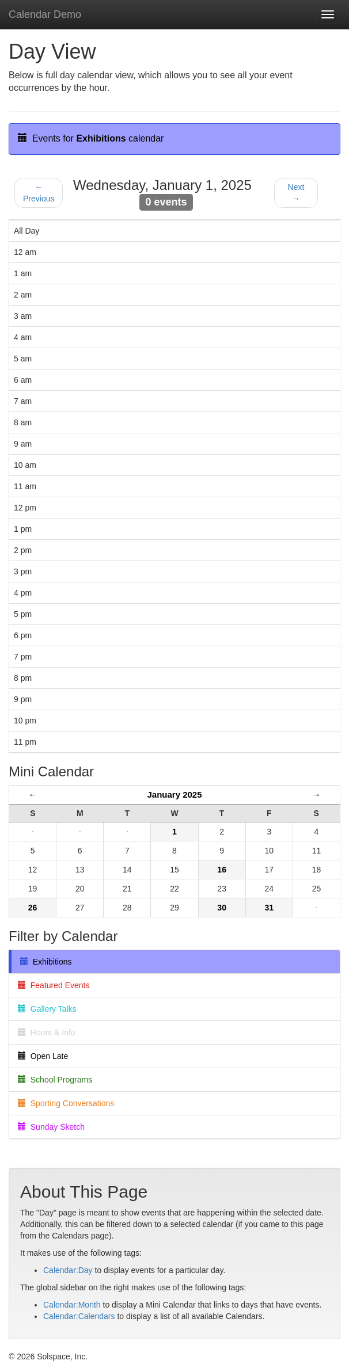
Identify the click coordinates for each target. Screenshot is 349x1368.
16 (221, 869)
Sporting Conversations (66, 1103)
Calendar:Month (72, 1304)
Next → (296, 192)
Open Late (43, 1056)
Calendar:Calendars (79, 1316)
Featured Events (54, 985)
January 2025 (174, 794)
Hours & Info (46, 1032)
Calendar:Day (68, 1270)
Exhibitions (45, 961)
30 (221, 907)
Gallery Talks (47, 1008)
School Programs (55, 1079)
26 (32, 907)
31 (269, 907)
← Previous (38, 192)
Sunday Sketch (51, 1126)
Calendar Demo (45, 14)
